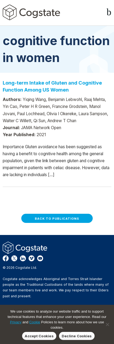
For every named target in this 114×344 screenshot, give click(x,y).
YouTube (40, 258)
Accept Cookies (39, 336)
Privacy (16, 322)
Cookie (34, 322)
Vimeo (31, 258)
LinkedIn (23, 258)
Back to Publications (57, 218)
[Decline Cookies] (107, 324)
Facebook (6, 258)
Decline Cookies (77, 336)
